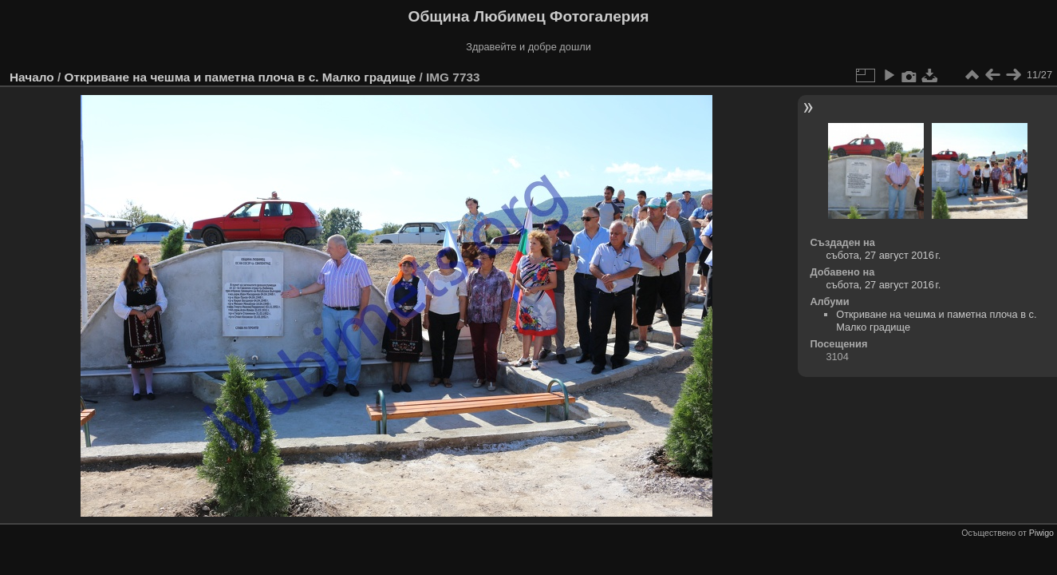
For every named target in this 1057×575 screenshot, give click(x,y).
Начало (32, 77)
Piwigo (1041, 532)
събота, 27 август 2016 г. (883, 255)
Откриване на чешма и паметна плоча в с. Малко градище (240, 77)
